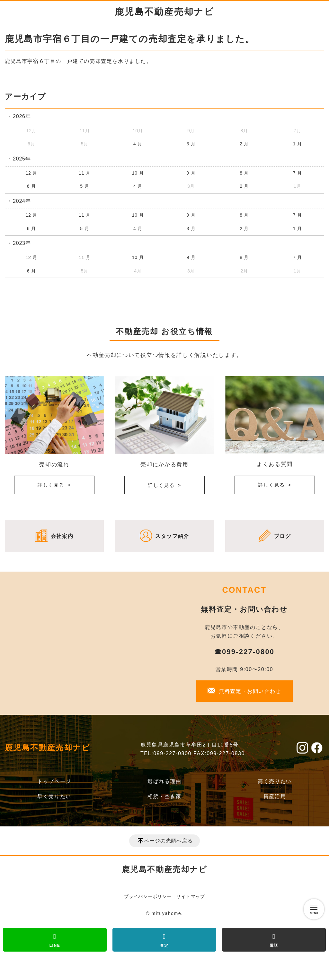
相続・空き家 (164, 796)
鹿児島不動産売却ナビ (164, 12)
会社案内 (62, 536)
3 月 (191, 143)
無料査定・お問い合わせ (250, 691)
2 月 (244, 143)
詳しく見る (51, 485)
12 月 (31, 173)
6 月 (31, 186)
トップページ (54, 781)
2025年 (22, 158)
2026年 (22, 116)
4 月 (137, 143)
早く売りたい (54, 796)
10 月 (138, 173)
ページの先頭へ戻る (168, 840)
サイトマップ (190, 896)
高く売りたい (275, 781)
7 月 (297, 173)
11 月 (85, 173)
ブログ (282, 536)
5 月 (84, 186)
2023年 (22, 243)
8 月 (244, 173)
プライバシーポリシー (148, 896)
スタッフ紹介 (172, 536)
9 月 (191, 173)
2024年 (22, 201)
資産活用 (274, 796)
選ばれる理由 (164, 781)
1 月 (297, 143)
